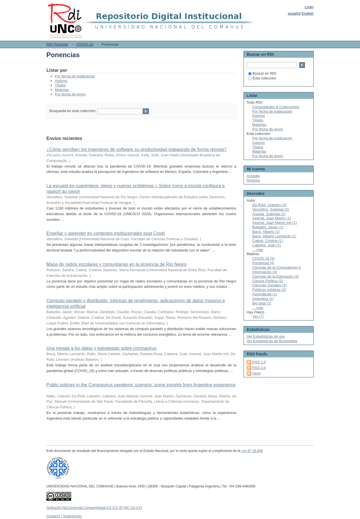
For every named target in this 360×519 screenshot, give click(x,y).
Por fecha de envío (70, 94)
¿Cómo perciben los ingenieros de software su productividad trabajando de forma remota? (136, 149)
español (294, 13)
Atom (256, 373)
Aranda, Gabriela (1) (268, 214)
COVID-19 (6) (263, 258)
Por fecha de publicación (75, 76)
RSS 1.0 (259, 362)
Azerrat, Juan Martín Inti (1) (274, 222)
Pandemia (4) (263, 263)
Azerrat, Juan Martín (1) (271, 218)
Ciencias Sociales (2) (269, 285)
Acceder (253, 176)
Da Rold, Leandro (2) (269, 205)
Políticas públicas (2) (269, 290)
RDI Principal (57, 44)
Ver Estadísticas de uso (266, 336)
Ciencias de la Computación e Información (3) (276, 269)
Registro (253, 180)
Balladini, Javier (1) (268, 227)
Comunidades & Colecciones (275, 107)
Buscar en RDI (262, 73)
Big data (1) (261, 303)
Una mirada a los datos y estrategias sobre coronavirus (101, 348)
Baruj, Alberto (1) (266, 232)
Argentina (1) (262, 299)
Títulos (60, 85)
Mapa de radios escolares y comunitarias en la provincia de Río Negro (116, 264)
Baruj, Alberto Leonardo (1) (274, 236)
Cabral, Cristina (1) (267, 241)
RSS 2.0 (259, 368)
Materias (62, 90)
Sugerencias (72, 516)
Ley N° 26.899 (252, 451)
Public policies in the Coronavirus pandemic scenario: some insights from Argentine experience (140, 384)
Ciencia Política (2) (267, 281)
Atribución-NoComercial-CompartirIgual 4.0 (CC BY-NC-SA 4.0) (94, 508)
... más (257, 250)
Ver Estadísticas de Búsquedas (272, 341)
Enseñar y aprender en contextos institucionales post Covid (105, 233)
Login (309, 7)
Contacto (53, 516)
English (308, 13)
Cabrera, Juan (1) (266, 245)
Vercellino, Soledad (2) (270, 209)
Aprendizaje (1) (264, 294)
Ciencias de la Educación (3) (275, 276)
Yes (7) (258, 316)
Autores (61, 81)
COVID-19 (84, 44)
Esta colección (262, 78)
